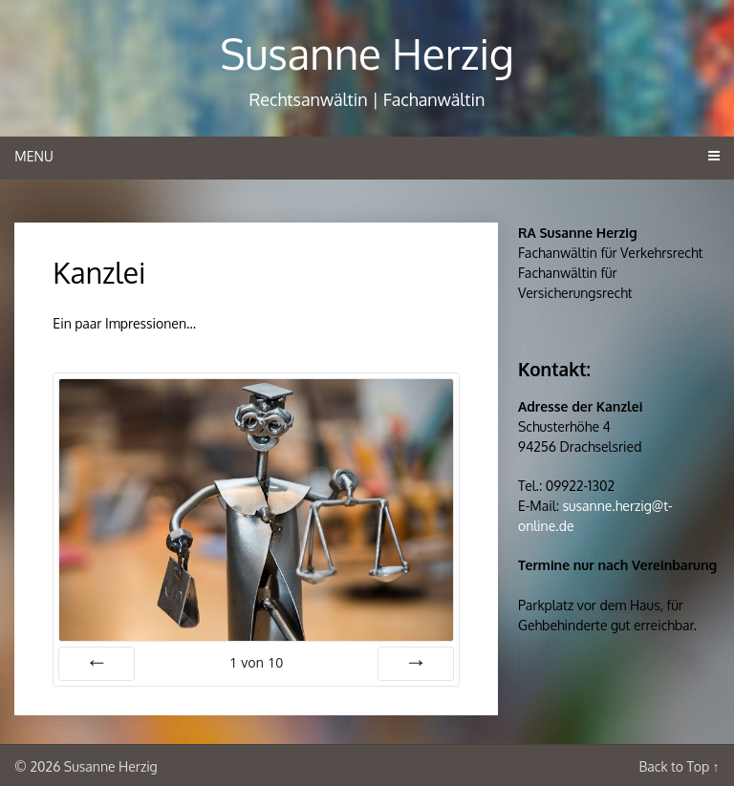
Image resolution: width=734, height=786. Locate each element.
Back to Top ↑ (678, 766)
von (256, 662)
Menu (33, 156)
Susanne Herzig (367, 53)
